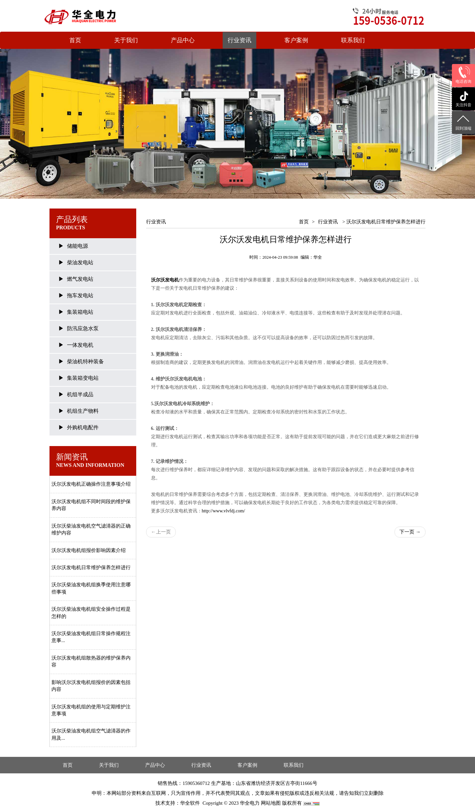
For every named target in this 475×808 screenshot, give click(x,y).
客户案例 (296, 40)
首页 (75, 40)
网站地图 (271, 803)
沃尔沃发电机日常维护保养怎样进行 (91, 567)
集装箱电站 (80, 312)
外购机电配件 (83, 427)
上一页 (161, 531)
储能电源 (77, 246)
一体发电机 (80, 345)
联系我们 (353, 40)
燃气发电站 (80, 279)
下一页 (410, 531)
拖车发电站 (80, 295)
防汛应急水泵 (83, 328)
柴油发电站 (80, 262)
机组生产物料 (83, 411)
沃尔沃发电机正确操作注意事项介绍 (91, 484)
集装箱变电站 (83, 378)
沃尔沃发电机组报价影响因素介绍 (88, 550)
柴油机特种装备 (85, 361)
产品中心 (183, 40)
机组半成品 (80, 394)
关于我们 (126, 40)
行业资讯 (239, 40)
